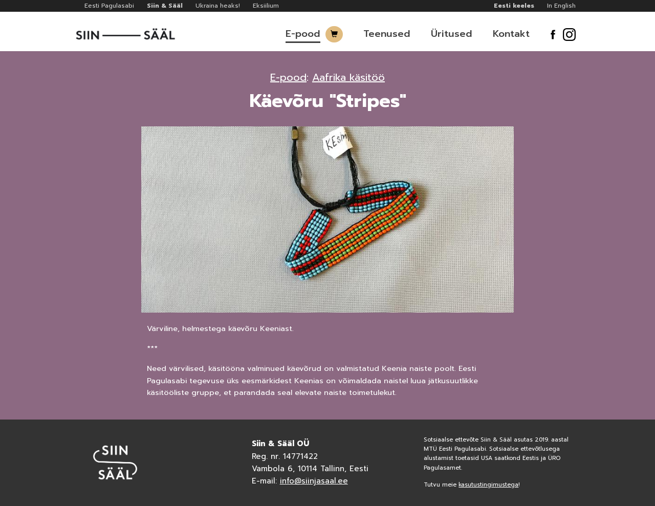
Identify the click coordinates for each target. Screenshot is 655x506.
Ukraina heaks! (217, 5)
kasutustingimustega (488, 484)
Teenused (386, 34)
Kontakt (511, 34)
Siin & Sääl (165, 5)
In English (561, 5)
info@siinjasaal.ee (314, 481)
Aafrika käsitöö (348, 77)
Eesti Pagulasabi (109, 5)
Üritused (451, 34)
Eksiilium (266, 5)
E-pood (303, 34)
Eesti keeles (514, 5)
